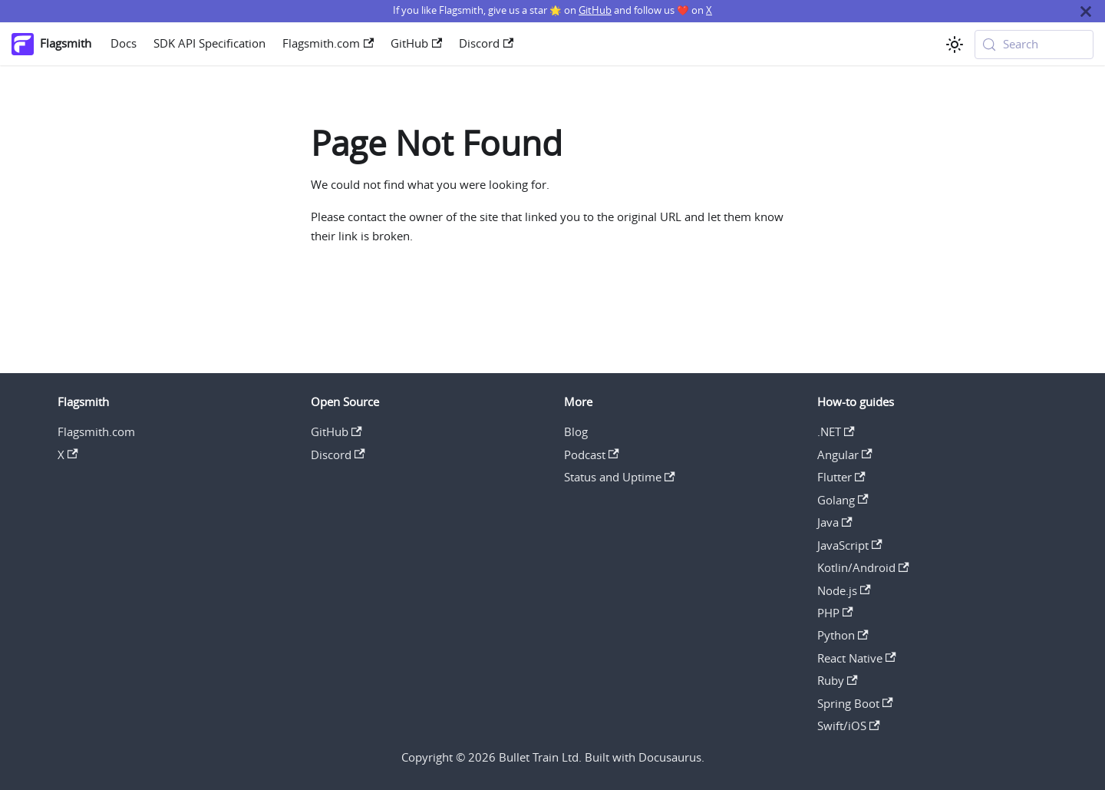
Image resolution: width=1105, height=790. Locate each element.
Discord (486, 43)
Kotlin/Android (863, 567)
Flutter (841, 477)
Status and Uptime (619, 477)
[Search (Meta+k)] (1034, 44)
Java (835, 522)
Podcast (591, 455)
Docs (123, 43)
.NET (836, 432)
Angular (844, 455)
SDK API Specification (209, 43)
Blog (576, 432)
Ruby (837, 680)
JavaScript (849, 545)
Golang (843, 500)
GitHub (595, 10)
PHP (835, 613)
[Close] (1086, 11)
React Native (856, 658)
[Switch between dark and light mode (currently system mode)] (954, 44)
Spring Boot (855, 703)
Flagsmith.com (328, 43)
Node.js (844, 590)
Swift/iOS (848, 726)
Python (843, 635)
